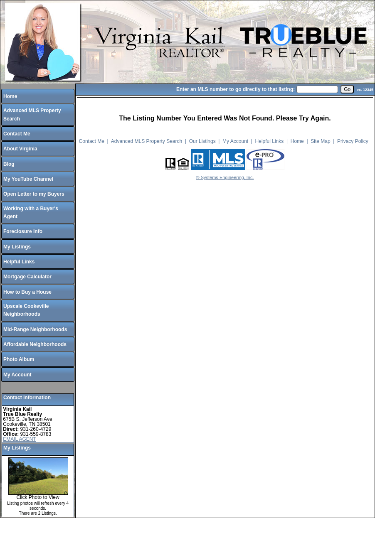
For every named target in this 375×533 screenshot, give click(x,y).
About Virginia (20, 149)
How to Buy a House (27, 292)
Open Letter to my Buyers (33, 194)
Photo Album (18, 359)
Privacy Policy (352, 141)
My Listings (17, 247)
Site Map (320, 141)
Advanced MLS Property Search (146, 141)
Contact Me (16, 134)
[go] (347, 89)
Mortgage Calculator (27, 277)
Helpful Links (19, 262)
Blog (9, 164)
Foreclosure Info (22, 231)
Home (10, 96)
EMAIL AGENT (19, 439)
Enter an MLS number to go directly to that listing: (235, 89)
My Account (17, 375)
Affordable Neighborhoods (35, 344)
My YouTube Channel (28, 179)
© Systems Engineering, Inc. (225, 177)
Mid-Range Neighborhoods (35, 329)
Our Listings (202, 141)
